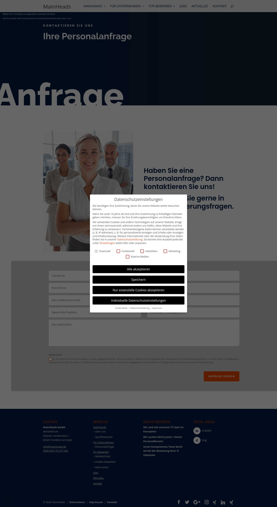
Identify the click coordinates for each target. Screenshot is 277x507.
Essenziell (103, 251)
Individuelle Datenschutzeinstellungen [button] (138, 300)
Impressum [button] (157, 308)
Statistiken (148, 251)
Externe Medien (137, 256)
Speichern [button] (138, 279)
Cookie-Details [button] (121, 308)
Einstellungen (107, 243)
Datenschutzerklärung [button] (140, 308)
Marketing (172, 251)
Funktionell (125, 251)
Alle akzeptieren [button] (138, 269)
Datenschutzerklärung (130, 239)
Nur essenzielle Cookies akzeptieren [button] (138, 290)
